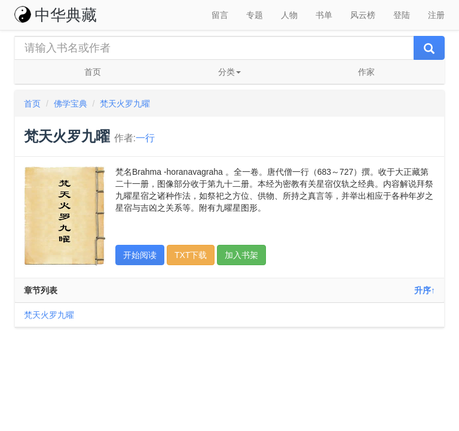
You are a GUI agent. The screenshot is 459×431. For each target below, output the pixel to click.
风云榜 (362, 15)
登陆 (401, 15)
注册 (436, 15)
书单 (324, 15)
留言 (220, 15)
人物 (289, 15)
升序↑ (424, 290)
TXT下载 (191, 255)
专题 (254, 15)
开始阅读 (140, 255)
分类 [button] (229, 72)
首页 (92, 72)
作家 (366, 72)
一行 (145, 138)
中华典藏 (55, 15)
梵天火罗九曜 (125, 103)
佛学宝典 (70, 103)
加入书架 (241, 255)
